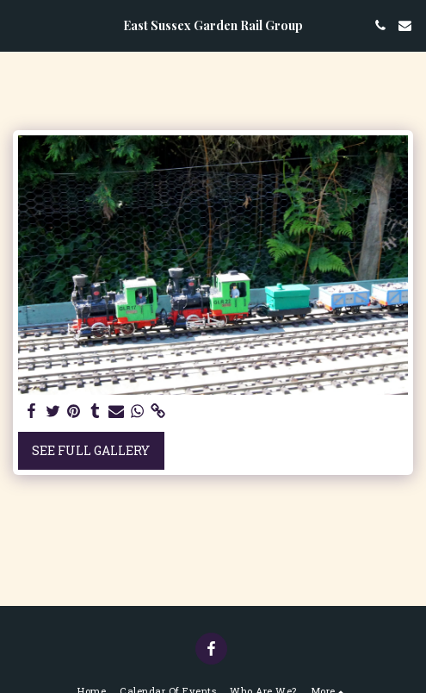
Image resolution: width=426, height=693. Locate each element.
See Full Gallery (91, 450)
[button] (19, 25)
